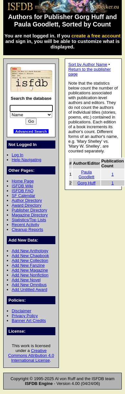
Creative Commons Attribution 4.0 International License (31, 355)
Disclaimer (21, 310)
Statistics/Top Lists (29, 219)
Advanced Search (31, 131)
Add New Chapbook (30, 255)
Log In (17, 154)
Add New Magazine (30, 270)
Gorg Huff (86, 183)
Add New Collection (30, 260)
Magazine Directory (30, 215)
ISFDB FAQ (23, 190)
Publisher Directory (29, 210)
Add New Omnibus (29, 284)
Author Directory (27, 200)
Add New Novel (26, 279)
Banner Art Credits (29, 320)
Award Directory (26, 205)
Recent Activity (25, 224)
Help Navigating (26, 159)
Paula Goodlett (86, 174)
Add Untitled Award (29, 289)
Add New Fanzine (28, 265)
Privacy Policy (25, 315)
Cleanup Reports (27, 229)
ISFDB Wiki (22, 185)
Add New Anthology (30, 250)
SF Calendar (23, 195)
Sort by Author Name (87, 64)
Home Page (23, 181)
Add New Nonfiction (30, 275)
